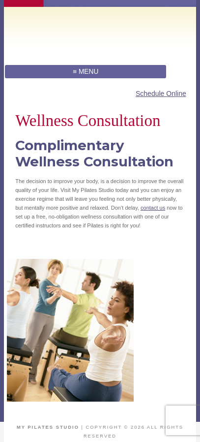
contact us (153, 208)
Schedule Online (161, 93)
